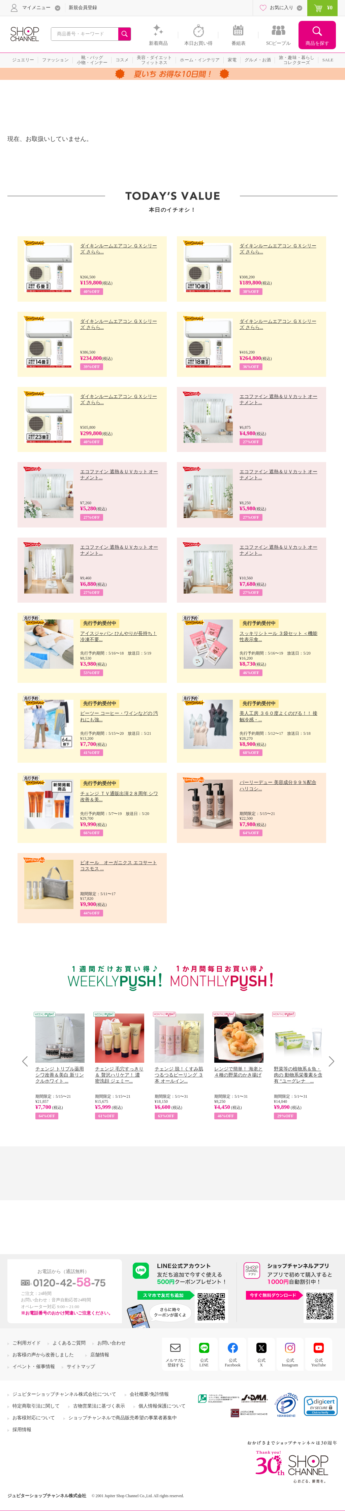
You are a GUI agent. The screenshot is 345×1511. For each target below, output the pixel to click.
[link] (321, 1406)
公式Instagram (290, 1362)
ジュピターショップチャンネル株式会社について (64, 1394)
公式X (261, 1362)
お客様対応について (33, 1417)
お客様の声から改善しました (43, 1354)
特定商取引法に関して (36, 1406)
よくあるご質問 (69, 1343)
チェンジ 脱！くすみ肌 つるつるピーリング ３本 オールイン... (179, 1075)
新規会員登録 (83, 7)
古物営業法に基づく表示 (99, 1406)
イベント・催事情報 (33, 1366)
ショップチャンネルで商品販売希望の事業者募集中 (122, 1417)
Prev (27, 1061)
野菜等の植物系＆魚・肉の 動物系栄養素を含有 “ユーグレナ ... (298, 1075)
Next (329, 1061)
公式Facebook (233, 1362)
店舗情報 (99, 1354)
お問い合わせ (111, 1343)
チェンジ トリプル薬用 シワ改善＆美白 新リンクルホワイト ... (59, 1075)
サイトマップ (81, 1366)
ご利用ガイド (26, 1343)
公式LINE (204, 1362)
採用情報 (21, 1429)
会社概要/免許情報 (149, 1394)
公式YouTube (318, 1362)
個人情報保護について (162, 1406)
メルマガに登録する (175, 1362)
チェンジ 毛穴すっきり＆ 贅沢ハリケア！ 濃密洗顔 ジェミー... (119, 1075)
